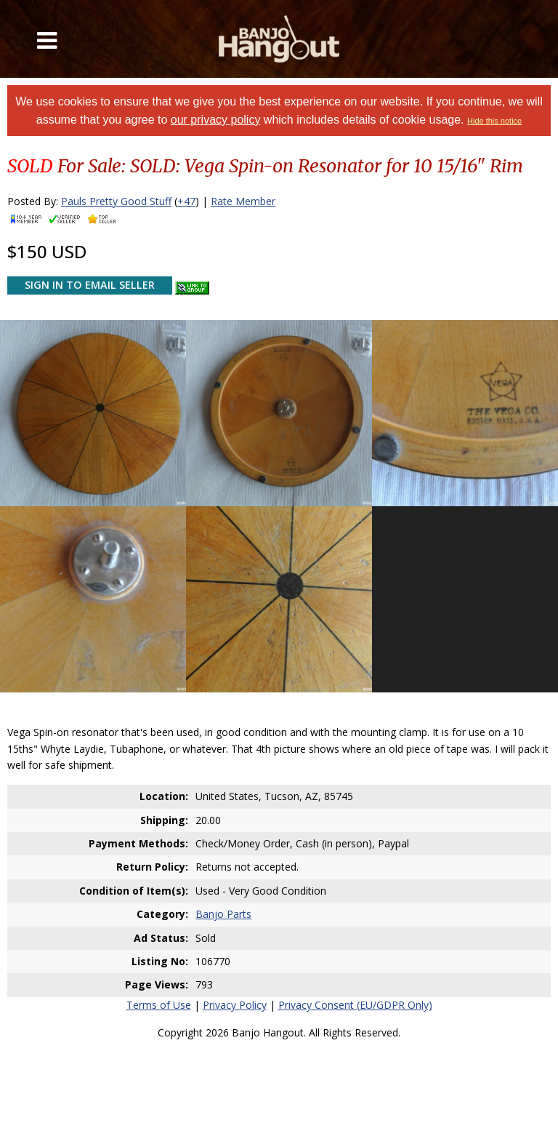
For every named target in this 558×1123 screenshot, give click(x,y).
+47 (186, 201)
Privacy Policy (235, 1005)
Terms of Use (158, 1005)
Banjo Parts (223, 914)
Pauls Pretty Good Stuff (116, 201)
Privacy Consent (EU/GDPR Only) (355, 1005)
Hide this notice (494, 120)
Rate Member (243, 201)
